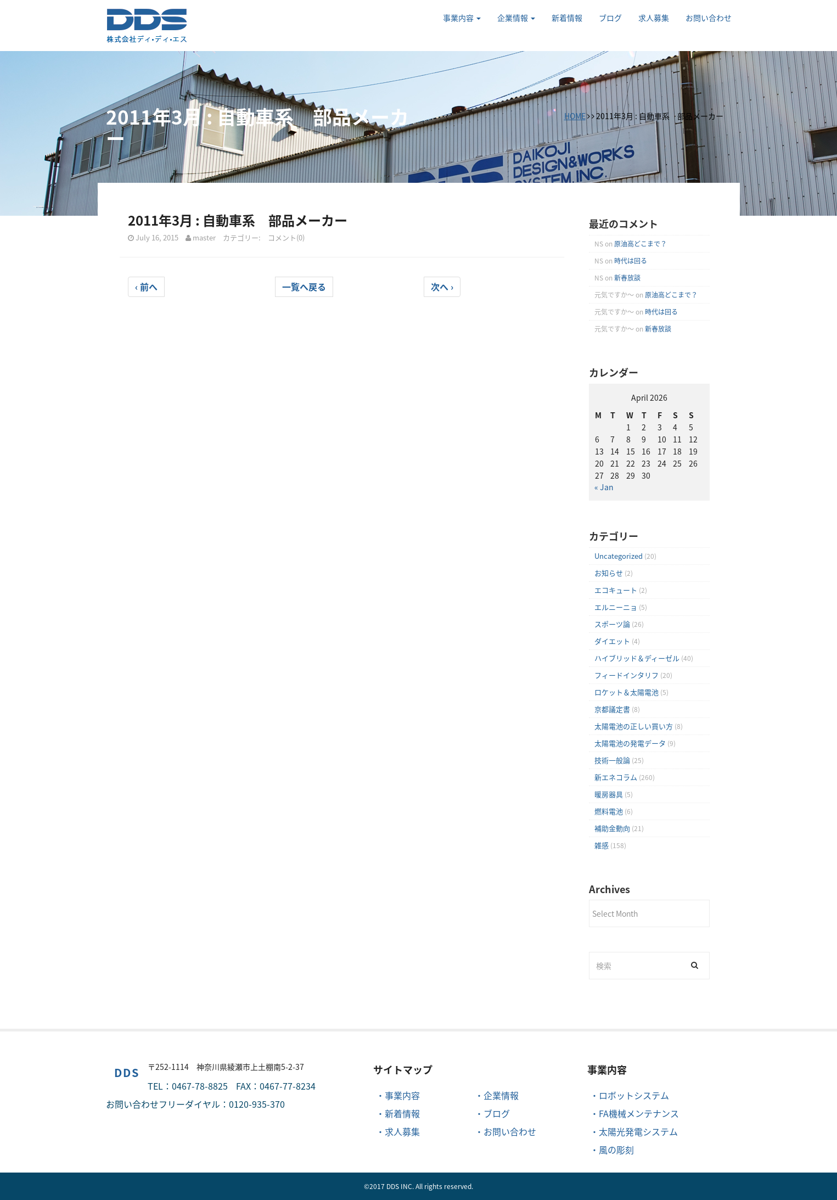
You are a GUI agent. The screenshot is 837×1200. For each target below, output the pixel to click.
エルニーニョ (615, 607)
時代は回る (630, 261)
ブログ (610, 17)
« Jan (604, 486)
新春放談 (627, 278)
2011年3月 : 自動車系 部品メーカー (237, 220)
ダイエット (612, 641)
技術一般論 (612, 760)
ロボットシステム (634, 1095)
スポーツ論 (612, 624)
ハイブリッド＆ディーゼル (636, 658)
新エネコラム (615, 777)
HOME (575, 115)
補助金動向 (612, 828)
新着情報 (567, 17)
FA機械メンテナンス (639, 1113)
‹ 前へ (146, 286)
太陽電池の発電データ (630, 743)
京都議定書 (612, 709)
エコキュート (615, 590)
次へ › (442, 286)
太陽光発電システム (638, 1131)
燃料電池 (608, 811)
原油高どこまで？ (640, 244)
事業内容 (462, 17)
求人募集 (653, 17)
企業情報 (516, 17)
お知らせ (608, 573)
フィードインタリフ (626, 675)
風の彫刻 (616, 1149)
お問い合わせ (709, 17)
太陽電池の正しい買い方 (633, 726)
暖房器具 (608, 794)
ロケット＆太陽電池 (626, 692)
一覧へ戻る (304, 286)
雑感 (601, 845)
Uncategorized (618, 556)
